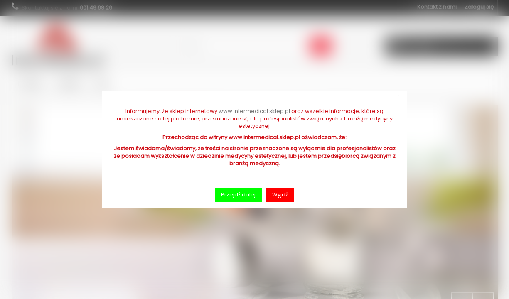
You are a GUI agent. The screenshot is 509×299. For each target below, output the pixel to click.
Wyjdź (280, 195)
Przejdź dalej (238, 195)
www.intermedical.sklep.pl (254, 111)
